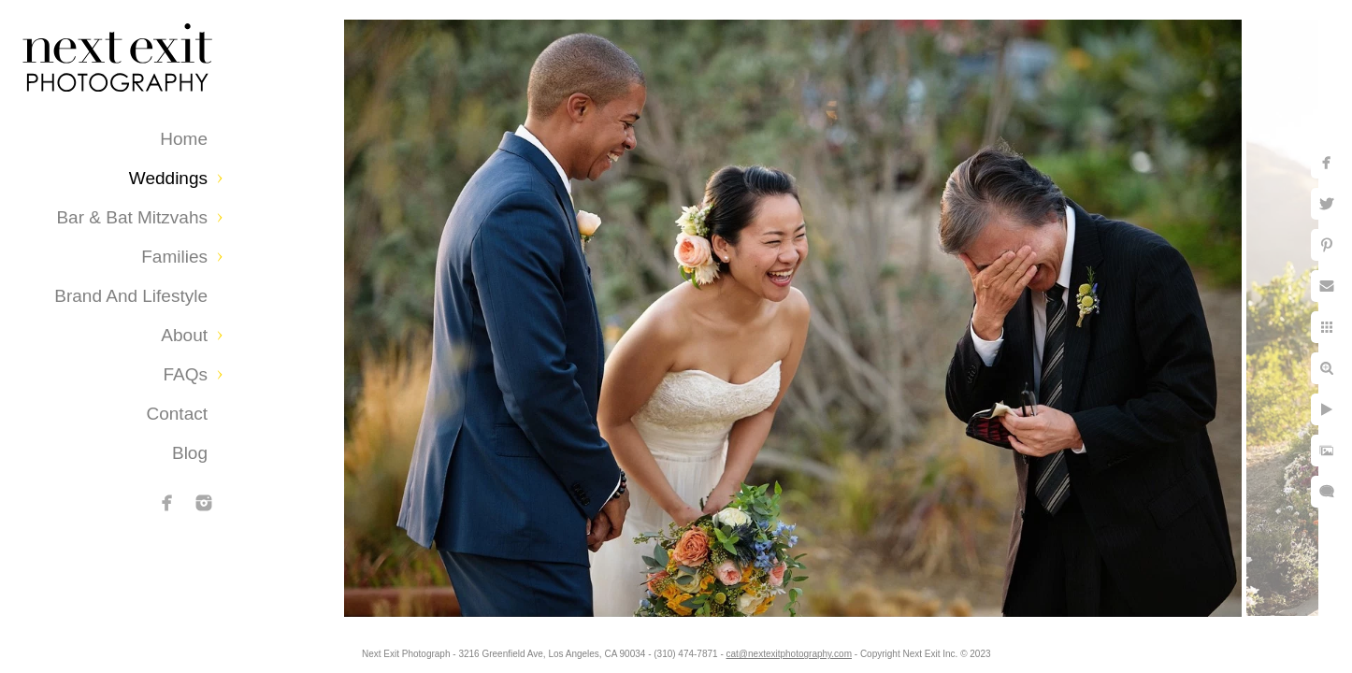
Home (184, 139)
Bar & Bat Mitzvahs (132, 217)
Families (174, 256)
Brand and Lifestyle (131, 296)
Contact (177, 413)
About (184, 335)
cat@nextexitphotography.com (789, 654)
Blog (190, 453)
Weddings (168, 178)
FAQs (185, 374)
